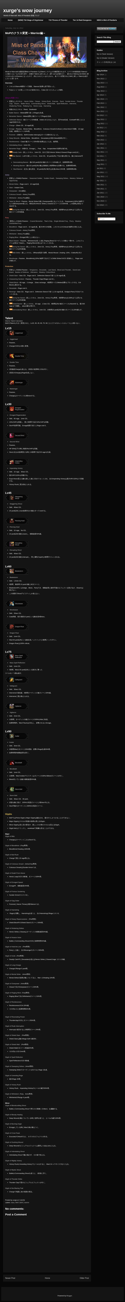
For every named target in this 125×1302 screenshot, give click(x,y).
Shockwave (14, 610)
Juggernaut (14, 339)
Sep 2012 (100, 119)
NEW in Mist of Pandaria (107, 20)
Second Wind (14, 442)
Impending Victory (16, 468)
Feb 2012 (100, 140)
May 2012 (100, 132)
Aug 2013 (100, 87)
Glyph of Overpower (12, 984)
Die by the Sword (18, 210)
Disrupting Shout (16, 550)
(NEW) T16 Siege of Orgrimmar (30, 20)
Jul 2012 (100, 128)
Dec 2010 (100, 197)
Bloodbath (13, 769)
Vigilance (13, 712)
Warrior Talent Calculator (14, 321)
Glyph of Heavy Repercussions (16, 919)
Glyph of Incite (10, 956)
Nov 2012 (100, 111)
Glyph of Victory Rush (13, 1085)
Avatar (11, 742)
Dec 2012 (100, 107)
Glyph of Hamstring (12, 910)
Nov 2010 (100, 201)
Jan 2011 (100, 193)
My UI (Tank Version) (105, 54)
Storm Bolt (13, 795)
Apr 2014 (100, 75)
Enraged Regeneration (18, 415)
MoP (16, 1202)
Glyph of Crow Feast (12, 1133)
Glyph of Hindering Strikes (14, 928)
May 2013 (100, 91)
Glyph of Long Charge (13, 965)
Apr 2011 (100, 181)
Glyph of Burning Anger (13, 1124)
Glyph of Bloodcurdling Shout (15, 1105)
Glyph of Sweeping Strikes (14, 1066)
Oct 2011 (100, 156)
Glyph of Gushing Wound (14, 1142)
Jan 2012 (100, 144)
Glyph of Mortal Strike (13, 974)
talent (21, 1202)
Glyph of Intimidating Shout (15, 1151)
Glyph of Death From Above (15, 873)
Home (10, 20)
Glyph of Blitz (10, 836)
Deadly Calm (17, 152)
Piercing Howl (14, 527)
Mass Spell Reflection (17, 663)
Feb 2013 (100, 103)
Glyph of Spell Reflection (14, 1057)
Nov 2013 (100, 79)
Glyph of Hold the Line (13, 947)
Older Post (84, 1278)
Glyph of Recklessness (13, 1002)
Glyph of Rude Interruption (14, 1026)
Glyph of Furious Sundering (15, 891)
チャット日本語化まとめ (106, 62)
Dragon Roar (14, 633)
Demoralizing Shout (19, 310)
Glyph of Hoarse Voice (13, 937)
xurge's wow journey (27, 10)
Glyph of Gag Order (12, 901)
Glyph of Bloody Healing (13, 1115)
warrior (26, 1202)
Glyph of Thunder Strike (13, 1179)
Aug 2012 (100, 124)
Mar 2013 (100, 99)
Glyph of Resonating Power (15, 1017)
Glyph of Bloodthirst (12, 845)
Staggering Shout (16, 504)
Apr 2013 (100, 95)
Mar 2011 (100, 185)
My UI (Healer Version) (105, 58)
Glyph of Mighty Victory (13, 1161)
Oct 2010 (100, 205)
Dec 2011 (100, 148)
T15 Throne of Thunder (58, 20)
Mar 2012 (100, 136)
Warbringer (14, 389)
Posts (101, 219)
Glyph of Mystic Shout (13, 1170)
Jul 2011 (100, 168)
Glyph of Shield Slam (12, 1035)
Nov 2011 (100, 152)
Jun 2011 (100, 172)
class (13, 1202)
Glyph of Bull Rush (12, 855)
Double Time (14, 362)
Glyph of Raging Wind (13, 993)
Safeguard (13, 686)
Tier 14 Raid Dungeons (82, 20)
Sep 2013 (100, 83)
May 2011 (100, 176)
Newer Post (10, 1278)
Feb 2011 (100, 189)
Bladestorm (14, 577)
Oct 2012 (100, 115)
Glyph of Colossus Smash (14, 864)
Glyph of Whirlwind (12, 1094)
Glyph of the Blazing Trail (14, 1188)
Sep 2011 (100, 160)
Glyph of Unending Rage (14, 1075)
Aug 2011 (100, 164)
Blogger (69, 1296)
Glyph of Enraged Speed (14, 882)
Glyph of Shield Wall (12, 1044)
